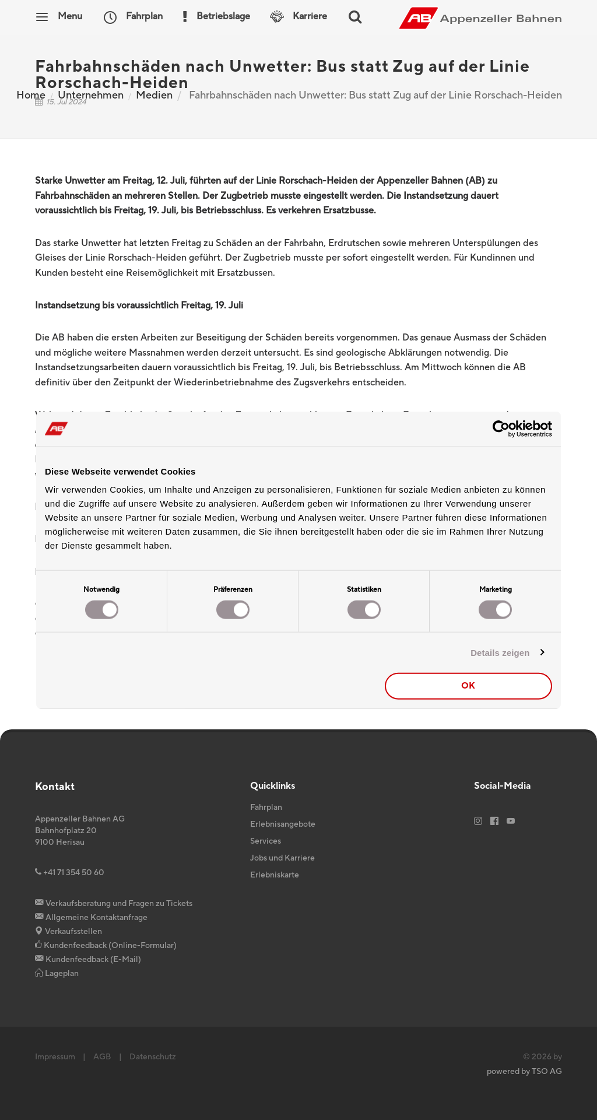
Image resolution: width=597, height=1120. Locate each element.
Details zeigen (499, 652)
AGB (102, 1057)
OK (468, 685)
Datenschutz (152, 1057)
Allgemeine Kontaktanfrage (91, 917)
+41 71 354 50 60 (69, 873)
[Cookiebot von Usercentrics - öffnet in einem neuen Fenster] (501, 428)
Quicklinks (272, 786)
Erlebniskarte (274, 875)
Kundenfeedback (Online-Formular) (106, 945)
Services (265, 841)
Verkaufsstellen (68, 931)
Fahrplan (266, 807)
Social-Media (502, 786)
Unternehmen (91, 95)
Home (30, 95)
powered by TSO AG (524, 1071)
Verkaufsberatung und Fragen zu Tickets (113, 903)
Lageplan (57, 973)
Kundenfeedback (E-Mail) (88, 959)
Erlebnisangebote (282, 824)
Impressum (55, 1057)
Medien (154, 95)
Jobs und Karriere (282, 858)
